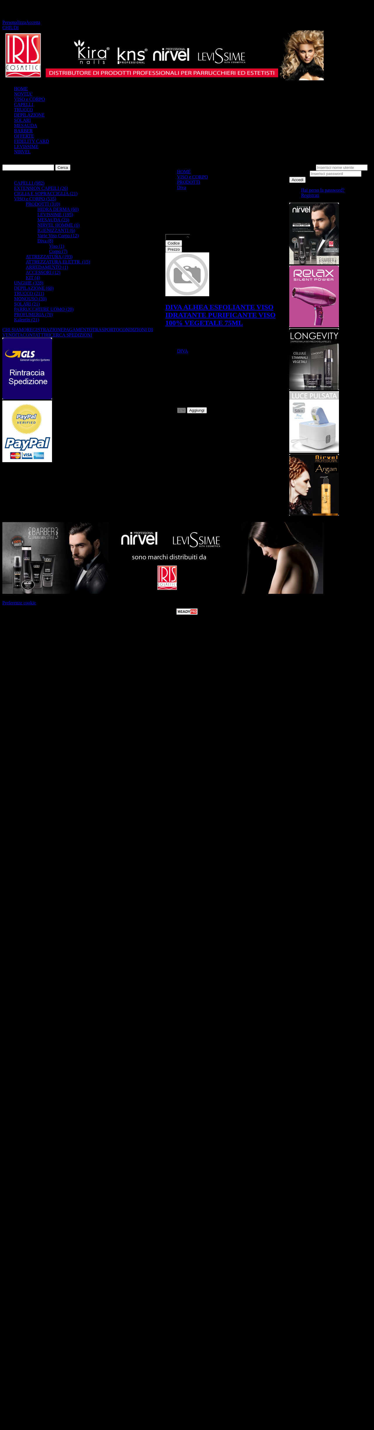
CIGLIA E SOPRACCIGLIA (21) (45, 193)
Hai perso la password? (322, 190)
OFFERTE (24, 136)
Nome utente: (302, 167)
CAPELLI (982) (29, 183)
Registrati (310, 195)
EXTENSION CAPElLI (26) (41, 188)
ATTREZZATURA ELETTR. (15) (58, 261)
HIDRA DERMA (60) (58, 209)
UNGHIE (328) (28, 282)
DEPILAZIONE (29, 114)
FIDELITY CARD (31, 141)
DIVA (182, 351)
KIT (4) (33, 277)
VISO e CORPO (29, 99)
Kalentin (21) (26, 319)
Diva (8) (45, 240)
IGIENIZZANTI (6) (56, 230)
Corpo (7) (58, 251)
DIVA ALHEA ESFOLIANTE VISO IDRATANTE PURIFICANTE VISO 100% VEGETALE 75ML (220, 315)
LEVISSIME (26, 146)
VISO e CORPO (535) (35, 198)
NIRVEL (22, 151)
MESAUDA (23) (53, 219)
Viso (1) (56, 246)
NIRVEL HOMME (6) (58, 225)
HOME (21, 88)
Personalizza (14, 22)
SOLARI (22, 120)
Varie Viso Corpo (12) (58, 235)
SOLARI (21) (27, 303)
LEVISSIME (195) (55, 214)
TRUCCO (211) (29, 293)
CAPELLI (23, 104)
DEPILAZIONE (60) (34, 288)
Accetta (33, 22)
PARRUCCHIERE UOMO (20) (44, 309)
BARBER (23, 130)
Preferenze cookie (19, 602)
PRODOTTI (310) (43, 204)
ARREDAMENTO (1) (47, 267)
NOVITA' (23, 93)
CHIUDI (10, 27)
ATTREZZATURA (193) (49, 256)
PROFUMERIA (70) (33, 314)
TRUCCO (23, 109)
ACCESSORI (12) (43, 272)
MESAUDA (25, 125)
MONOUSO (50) (30, 298)
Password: (299, 173)
